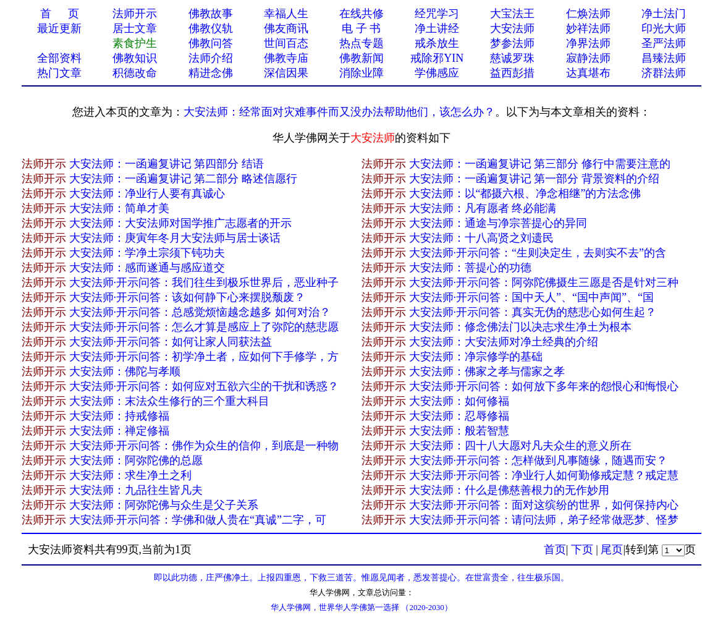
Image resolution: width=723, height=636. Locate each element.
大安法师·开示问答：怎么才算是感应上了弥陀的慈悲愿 (204, 327)
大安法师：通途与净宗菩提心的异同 (498, 223)
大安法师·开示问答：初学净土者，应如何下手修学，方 (204, 356)
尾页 (612, 549)
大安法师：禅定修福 (119, 431)
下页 (582, 549)
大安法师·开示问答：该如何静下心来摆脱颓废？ (187, 297)
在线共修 (361, 13)
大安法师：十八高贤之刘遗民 (481, 238)
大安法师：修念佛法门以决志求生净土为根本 (520, 327)
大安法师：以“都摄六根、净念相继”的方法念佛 (525, 193)
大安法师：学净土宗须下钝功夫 (147, 253)
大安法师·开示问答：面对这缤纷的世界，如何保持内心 (544, 505)
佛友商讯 (286, 28)
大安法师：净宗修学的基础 (476, 356)
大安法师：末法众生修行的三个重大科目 (169, 401)
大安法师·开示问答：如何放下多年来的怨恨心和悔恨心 (544, 386)
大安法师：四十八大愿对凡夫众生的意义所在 (520, 445)
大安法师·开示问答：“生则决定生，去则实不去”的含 (537, 253)
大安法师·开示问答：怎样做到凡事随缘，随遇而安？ (538, 460)
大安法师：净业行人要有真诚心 (147, 193)
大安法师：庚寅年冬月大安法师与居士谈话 (175, 238)
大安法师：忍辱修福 (459, 416)
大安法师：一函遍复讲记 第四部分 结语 (166, 164)
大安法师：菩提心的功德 (470, 267)
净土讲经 (437, 28)
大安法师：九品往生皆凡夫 (136, 490)
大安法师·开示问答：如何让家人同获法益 (171, 342)
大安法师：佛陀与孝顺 (124, 371)
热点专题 (361, 43)
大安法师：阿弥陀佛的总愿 (136, 460)
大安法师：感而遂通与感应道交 (147, 267)
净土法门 (663, 13)
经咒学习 (437, 13)
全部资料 (59, 58)
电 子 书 (361, 28)
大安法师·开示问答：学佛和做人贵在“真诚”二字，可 (197, 520)
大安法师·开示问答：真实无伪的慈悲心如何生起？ (533, 312)
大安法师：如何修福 (459, 401)
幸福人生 (286, 13)
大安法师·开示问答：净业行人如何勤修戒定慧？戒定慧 (544, 475)
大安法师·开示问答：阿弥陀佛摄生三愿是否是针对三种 (544, 282)
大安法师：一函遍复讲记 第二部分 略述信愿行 (183, 178)
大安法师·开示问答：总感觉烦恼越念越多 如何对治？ (200, 312)
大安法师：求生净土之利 (130, 475)
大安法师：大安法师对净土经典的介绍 (503, 342)
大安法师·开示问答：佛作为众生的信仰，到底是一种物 (204, 445)
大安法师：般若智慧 (459, 431)
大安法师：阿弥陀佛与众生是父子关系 (163, 505)
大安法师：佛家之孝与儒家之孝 (487, 371)
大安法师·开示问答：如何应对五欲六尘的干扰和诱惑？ (204, 386)
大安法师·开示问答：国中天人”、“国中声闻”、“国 (531, 297)
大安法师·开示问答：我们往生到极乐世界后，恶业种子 (204, 282)
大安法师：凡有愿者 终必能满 (483, 208)
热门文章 (59, 73)
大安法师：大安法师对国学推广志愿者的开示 (180, 223)
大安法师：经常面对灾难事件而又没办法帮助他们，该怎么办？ (339, 112)
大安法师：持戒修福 (119, 416)
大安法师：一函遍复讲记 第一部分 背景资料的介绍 (534, 178)
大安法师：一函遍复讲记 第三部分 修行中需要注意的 (539, 164)
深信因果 (286, 73)
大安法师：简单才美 (119, 208)
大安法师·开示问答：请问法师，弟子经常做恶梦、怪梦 (544, 520)
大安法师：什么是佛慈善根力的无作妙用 (509, 490)
